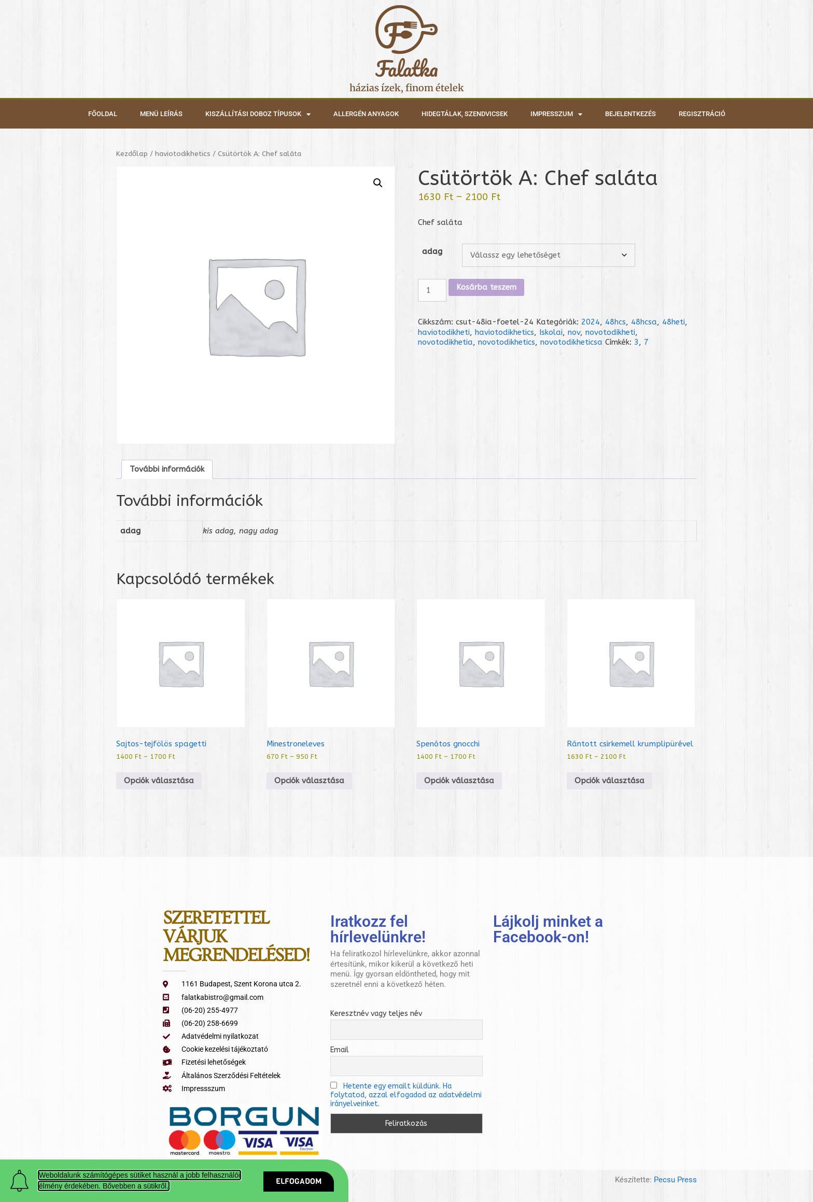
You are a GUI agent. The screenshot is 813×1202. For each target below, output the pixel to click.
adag (432, 251)
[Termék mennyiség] (432, 290)
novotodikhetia (445, 342)
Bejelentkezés (630, 114)
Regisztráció (702, 114)
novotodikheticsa (571, 342)
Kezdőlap (132, 153)
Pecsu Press (675, 1179)
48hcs (615, 322)
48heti (673, 322)
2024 (590, 322)
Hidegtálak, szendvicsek (465, 114)
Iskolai (551, 332)
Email (339, 1049)
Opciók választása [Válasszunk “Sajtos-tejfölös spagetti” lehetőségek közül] (159, 780)
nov (574, 332)
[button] (378, 183)
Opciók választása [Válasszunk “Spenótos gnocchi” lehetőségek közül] (459, 780)
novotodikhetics (506, 342)
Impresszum (556, 114)
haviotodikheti (444, 332)
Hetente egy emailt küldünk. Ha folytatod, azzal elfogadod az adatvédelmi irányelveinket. (406, 1095)
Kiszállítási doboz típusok (258, 114)
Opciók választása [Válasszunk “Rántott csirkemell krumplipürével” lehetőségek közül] (609, 780)
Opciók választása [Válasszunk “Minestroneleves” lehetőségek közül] (309, 780)
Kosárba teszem (486, 287)
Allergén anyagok (366, 114)
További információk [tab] (167, 469)
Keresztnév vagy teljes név (376, 1013)
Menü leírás (161, 114)
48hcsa (644, 322)
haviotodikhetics (183, 153)
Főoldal (102, 114)
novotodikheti (610, 332)
